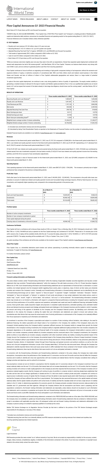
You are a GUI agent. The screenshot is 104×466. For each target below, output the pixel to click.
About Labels (42, 19)
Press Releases (27, 19)
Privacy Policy (81, 458)
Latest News (12, 19)
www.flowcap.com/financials (84, 240)
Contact (54, 19)
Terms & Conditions (53, 458)
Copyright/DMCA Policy (68, 458)
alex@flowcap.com (12, 265)
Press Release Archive (24, 458)
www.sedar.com (60, 133)
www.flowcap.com (46, 133)
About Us (65, 19)
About (14, 458)
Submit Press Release (39, 458)
